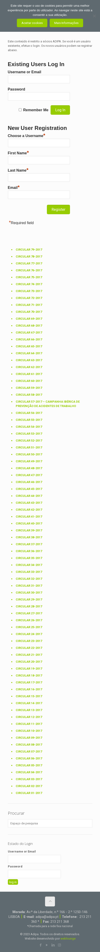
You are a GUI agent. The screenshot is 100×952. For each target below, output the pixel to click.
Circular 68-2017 (29, 325)
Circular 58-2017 (29, 394)
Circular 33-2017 (29, 572)
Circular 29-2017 (29, 599)
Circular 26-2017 (29, 620)
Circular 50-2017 (29, 454)
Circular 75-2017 (29, 277)
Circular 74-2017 (29, 284)
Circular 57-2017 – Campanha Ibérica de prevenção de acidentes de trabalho (48, 404)
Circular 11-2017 (29, 724)
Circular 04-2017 (29, 772)
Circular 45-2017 (29, 489)
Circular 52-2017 (29, 440)
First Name (18, 152)
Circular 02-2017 (29, 786)
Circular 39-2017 (29, 530)
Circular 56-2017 (29, 413)
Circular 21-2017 (29, 654)
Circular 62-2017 (29, 367)
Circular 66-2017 (29, 339)
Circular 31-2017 (29, 585)
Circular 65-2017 (29, 346)
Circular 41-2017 (29, 516)
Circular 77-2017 (29, 263)
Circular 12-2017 (29, 717)
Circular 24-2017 (29, 634)
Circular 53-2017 (29, 433)
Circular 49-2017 (29, 461)
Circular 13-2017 (29, 710)
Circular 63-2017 (29, 360)
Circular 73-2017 (29, 291)
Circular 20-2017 (29, 661)
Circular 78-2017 (29, 256)
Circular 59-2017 (29, 388)
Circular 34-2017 (29, 565)
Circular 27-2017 (29, 613)
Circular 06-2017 (29, 758)
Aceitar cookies (32, 23)
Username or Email (24, 72)
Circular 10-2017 (29, 730)
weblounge (68, 938)
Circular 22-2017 (29, 648)
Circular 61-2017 (29, 374)
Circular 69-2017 (29, 318)
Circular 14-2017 (29, 703)
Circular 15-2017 (29, 696)
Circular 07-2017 (29, 751)
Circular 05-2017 (29, 765)
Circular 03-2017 (29, 779)
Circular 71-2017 (29, 305)
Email (14, 187)
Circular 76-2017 (29, 270)
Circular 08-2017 (29, 744)
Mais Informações (66, 23)
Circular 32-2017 (29, 578)
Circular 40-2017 (29, 523)
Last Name (18, 169)
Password (16, 89)
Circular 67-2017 (29, 332)
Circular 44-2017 (29, 496)
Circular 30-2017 (29, 592)
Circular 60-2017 (29, 381)
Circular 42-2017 (29, 509)
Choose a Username (26, 135)
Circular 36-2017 (29, 551)
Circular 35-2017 (29, 558)
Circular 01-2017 (29, 793)
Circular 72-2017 (29, 298)
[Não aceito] (94, 16)
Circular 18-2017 (29, 675)
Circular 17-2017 (29, 682)
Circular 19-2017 (29, 668)
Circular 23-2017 (29, 641)
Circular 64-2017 (29, 353)
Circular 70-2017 (29, 311)
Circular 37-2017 (29, 544)
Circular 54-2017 (29, 426)
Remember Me (35, 110)
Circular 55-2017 (29, 420)
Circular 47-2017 (29, 475)
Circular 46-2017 (29, 482)
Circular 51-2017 (29, 447)
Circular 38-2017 (29, 537)
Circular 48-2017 (29, 468)
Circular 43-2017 (29, 502)
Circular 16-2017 (29, 689)
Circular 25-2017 (29, 627)
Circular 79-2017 (29, 249)
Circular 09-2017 (29, 737)
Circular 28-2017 (29, 606)
